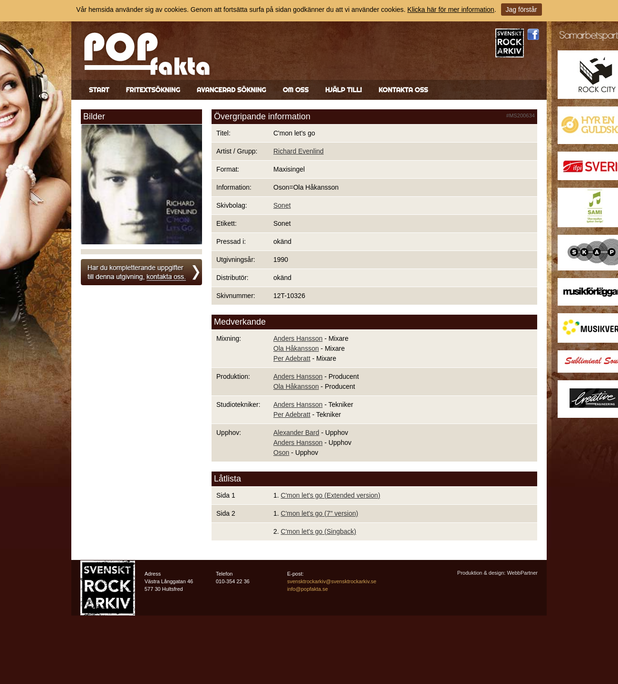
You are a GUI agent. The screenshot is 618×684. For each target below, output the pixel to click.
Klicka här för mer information (450, 9)
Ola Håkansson (296, 348)
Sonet (282, 205)
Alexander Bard (296, 432)
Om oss (296, 90)
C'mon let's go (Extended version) (330, 495)
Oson (281, 452)
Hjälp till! (343, 90)
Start (99, 90)
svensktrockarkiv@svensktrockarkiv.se (332, 581)
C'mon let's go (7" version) (319, 513)
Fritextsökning (153, 90)
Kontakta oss (403, 90)
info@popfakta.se (307, 589)
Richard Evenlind (298, 151)
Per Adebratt (291, 358)
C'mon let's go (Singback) (319, 531)
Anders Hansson (298, 338)
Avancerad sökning (231, 90)
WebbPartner (522, 573)
